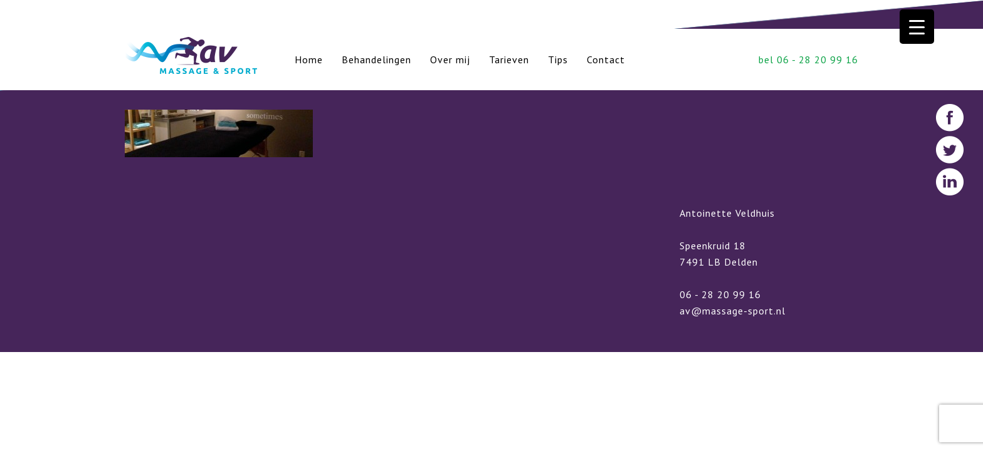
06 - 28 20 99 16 (720, 294)
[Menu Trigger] (917, 26)
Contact (606, 59)
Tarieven (509, 59)
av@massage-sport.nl (733, 310)
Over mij (450, 59)
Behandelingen (376, 59)
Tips (558, 59)
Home (309, 59)
